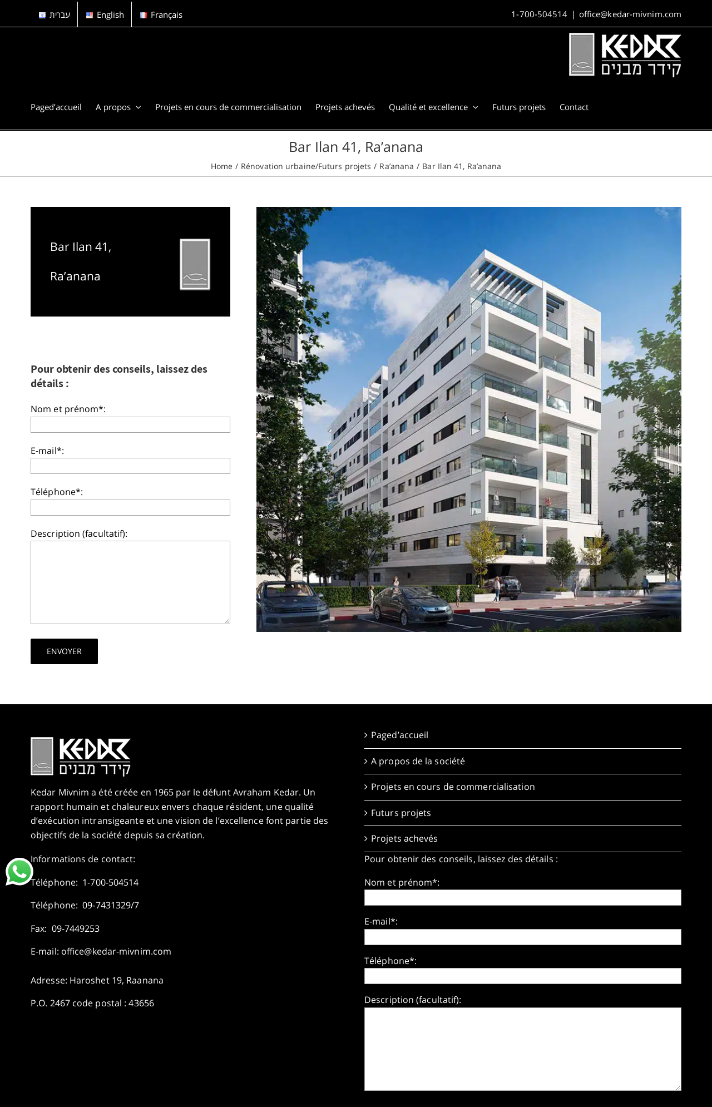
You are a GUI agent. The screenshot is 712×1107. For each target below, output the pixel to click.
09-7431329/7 (110, 905)
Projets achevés (404, 838)
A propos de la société (418, 761)
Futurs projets (401, 813)
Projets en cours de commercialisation (453, 786)
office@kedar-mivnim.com (630, 13)
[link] (19, 872)
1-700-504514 (539, 13)
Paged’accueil (399, 735)
